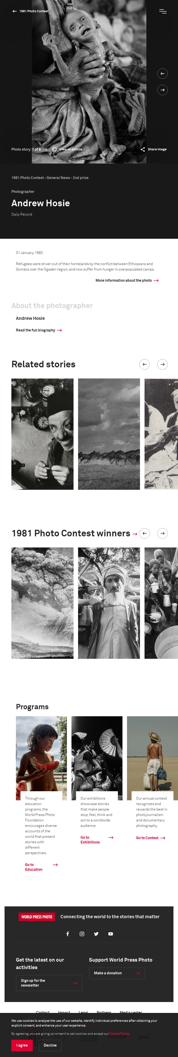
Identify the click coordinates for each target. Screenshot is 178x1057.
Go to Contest (147, 838)
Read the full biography (35, 330)
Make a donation (108, 973)
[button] (144, 364)
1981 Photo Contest (34, 11)
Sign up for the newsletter (33, 983)
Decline (50, 1045)
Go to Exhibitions (90, 840)
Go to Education (33, 867)
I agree (22, 1045)
